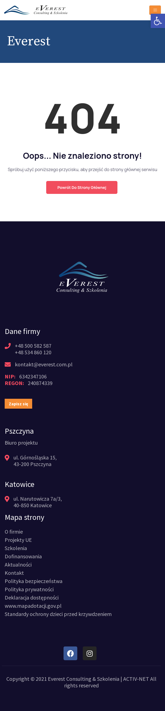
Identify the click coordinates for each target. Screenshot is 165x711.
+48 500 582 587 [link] (33, 345)
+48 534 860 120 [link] (33, 352)
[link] (158, 21)
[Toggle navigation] (155, 10)
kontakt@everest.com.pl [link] (44, 364)
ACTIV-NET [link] (136, 678)
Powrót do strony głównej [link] (81, 187)
